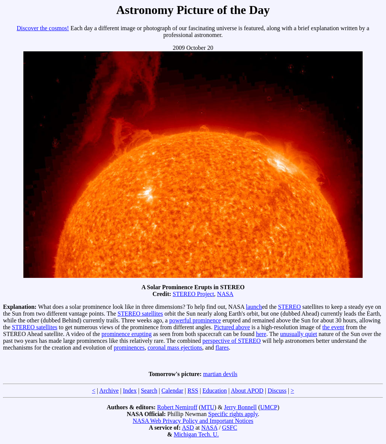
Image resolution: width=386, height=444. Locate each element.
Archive (109, 390)
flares (222, 347)
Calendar (172, 390)
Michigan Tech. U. (196, 434)
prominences (129, 347)
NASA (225, 294)
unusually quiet (298, 334)
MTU (207, 407)
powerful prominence (195, 320)
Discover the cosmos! (43, 28)
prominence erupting (126, 334)
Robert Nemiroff (177, 407)
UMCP (268, 407)
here (261, 334)
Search (149, 390)
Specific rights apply (232, 414)
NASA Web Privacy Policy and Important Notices (193, 421)
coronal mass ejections (174, 347)
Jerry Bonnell (240, 407)
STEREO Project (193, 294)
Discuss (277, 390)
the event (333, 327)
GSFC (229, 427)
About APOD (247, 390)
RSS (192, 390)
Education (214, 390)
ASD (188, 427)
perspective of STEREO (231, 341)
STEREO (289, 307)
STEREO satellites (140, 313)
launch (254, 307)
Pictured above (232, 327)
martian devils (220, 374)
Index (129, 390)
